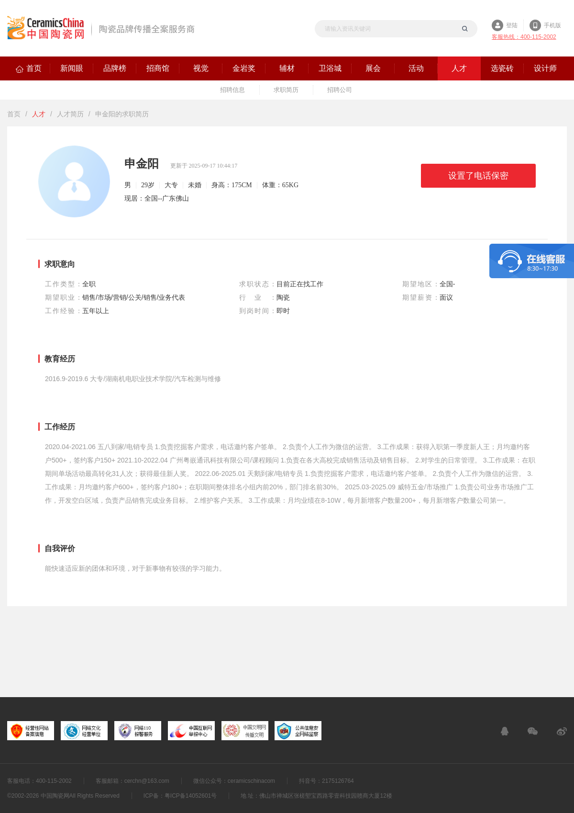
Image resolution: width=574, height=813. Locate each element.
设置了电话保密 (478, 176)
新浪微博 (562, 731)
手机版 (552, 25)
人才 (38, 114)
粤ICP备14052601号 (191, 795)
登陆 (512, 25)
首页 (14, 114)
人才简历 (70, 114)
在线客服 (504, 731)
